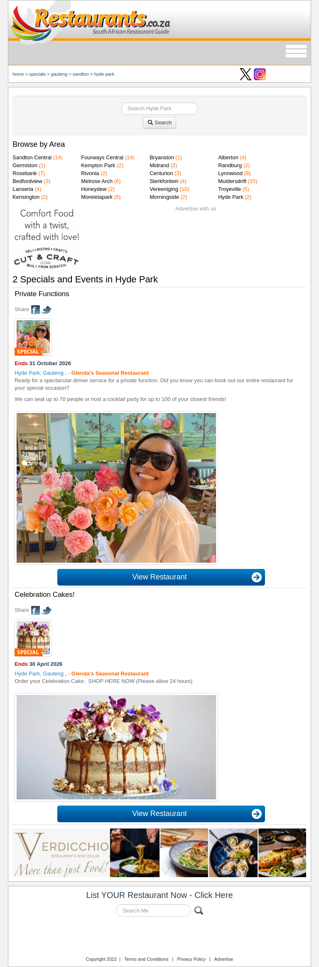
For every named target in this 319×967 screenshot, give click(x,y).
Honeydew (93, 189)
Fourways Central (102, 157)
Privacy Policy (191, 959)
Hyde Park (104, 74)
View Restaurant (159, 577)
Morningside (164, 197)
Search (159, 122)
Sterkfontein (164, 181)
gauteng (59, 74)
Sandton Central (32, 157)
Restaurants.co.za (159, 937)
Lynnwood (230, 173)
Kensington (25, 197)
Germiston (24, 165)
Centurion (161, 173)
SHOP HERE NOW (111, 681)
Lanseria (22, 189)
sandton (81, 74)
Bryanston (162, 157)
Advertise (223, 959)
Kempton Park (98, 165)
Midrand (159, 165)
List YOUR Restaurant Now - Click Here (159, 895)
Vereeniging (164, 189)
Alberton (228, 157)
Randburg (230, 165)
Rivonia (90, 173)
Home (18, 74)
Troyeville (229, 189)
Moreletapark (97, 197)
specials (37, 74)
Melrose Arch (97, 181)
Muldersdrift (232, 181)
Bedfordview (27, 181)
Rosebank (24, 173)
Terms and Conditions (146, 959)
